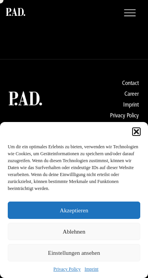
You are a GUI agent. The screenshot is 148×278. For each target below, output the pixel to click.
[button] (136, 132)
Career (131, 93)
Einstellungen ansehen (74, 253)
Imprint (91, 269)
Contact (130, 83)
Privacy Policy (67, 269)
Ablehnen (74, 232)
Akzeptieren (74, 210)
